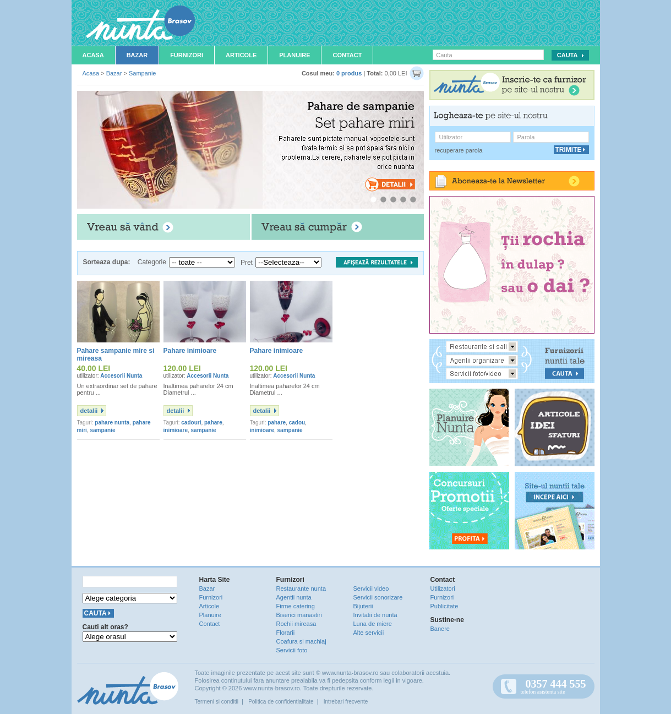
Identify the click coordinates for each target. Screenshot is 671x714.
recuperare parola (459, 150)
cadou (297, 422)
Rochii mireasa (296, 623)
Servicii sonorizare (378, 597)
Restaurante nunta (301, 588)
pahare (213, 422)
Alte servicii (368, 632)
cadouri (191, 422)
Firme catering (295, 606)
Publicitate (444, 606)
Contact (347, 55)
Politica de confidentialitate (280, 702)
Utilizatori (442, 588)
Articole (241, 55)
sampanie (102, 430)
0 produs (349, 73)
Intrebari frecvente (346, 702)
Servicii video (371, 588)
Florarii (285, 632)
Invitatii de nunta (375, 615)
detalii (89, 410)
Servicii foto (292, 650)
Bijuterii (363, 606)
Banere (440, 628)
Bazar (137, 55)
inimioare (175, 430)
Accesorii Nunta (121, 376)
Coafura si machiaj (301, 641)
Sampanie (142, 73)
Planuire (294, 55)
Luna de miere (372, 623)
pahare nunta (112, 422)
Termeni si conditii (216, 702)
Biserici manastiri (299, 615)
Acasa (93, 55)
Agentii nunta (294, 597)
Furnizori (186, 55)
